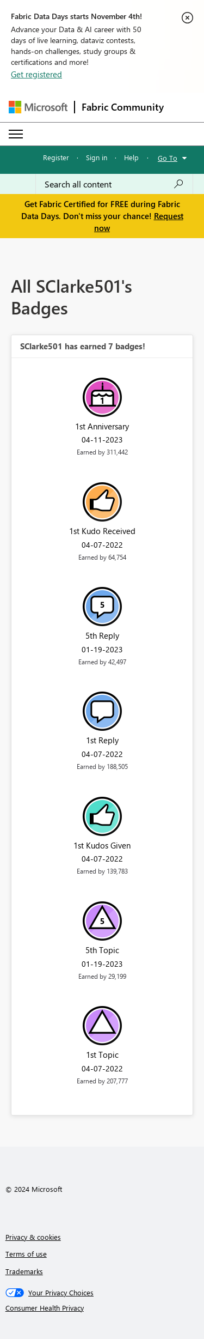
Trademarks (24, 1271)
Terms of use (26, 1253)
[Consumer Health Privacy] (102, 1307)
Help (131, 157)
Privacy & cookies (33, 1236)
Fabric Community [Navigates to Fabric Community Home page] (123, 106)
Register (56, 157)
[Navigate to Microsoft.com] (38, 107)
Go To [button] (167, 157)
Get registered (36, 74)
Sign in (96, 157)
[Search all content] (114, 184)
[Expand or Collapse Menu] (16, 134)
